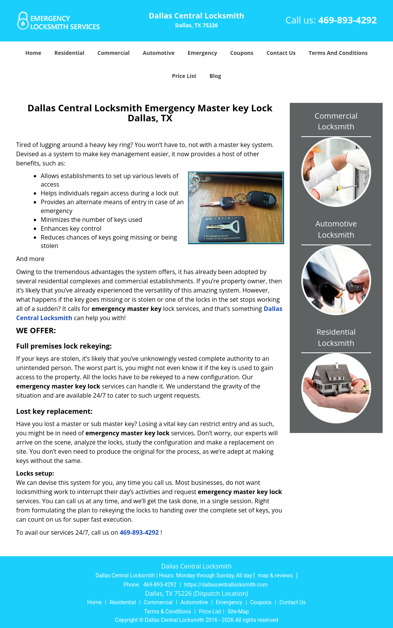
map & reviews (276, 575)
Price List (184, 75)
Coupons (241, 52)
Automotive (159, 52)
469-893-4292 (347, 19)
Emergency (202, 52)
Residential (69, 52)
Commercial (113, 52)
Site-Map (238, 611)
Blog (215, 75)
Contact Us (281, 52)
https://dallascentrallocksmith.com (226, 585)
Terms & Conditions (167, 611)
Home (33, 52)
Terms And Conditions (338, 52)
